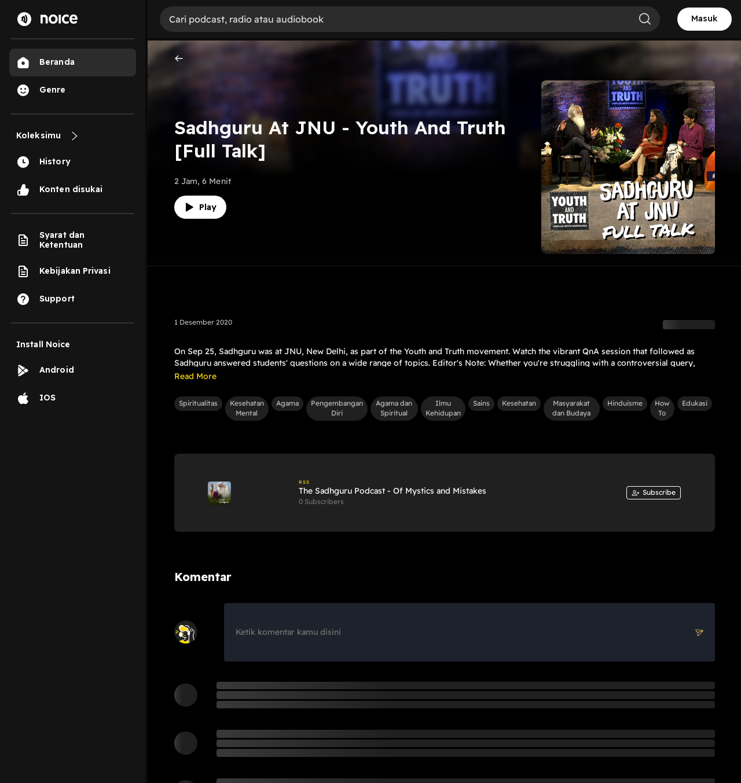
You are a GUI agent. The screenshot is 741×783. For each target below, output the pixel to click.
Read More (195, 376)
